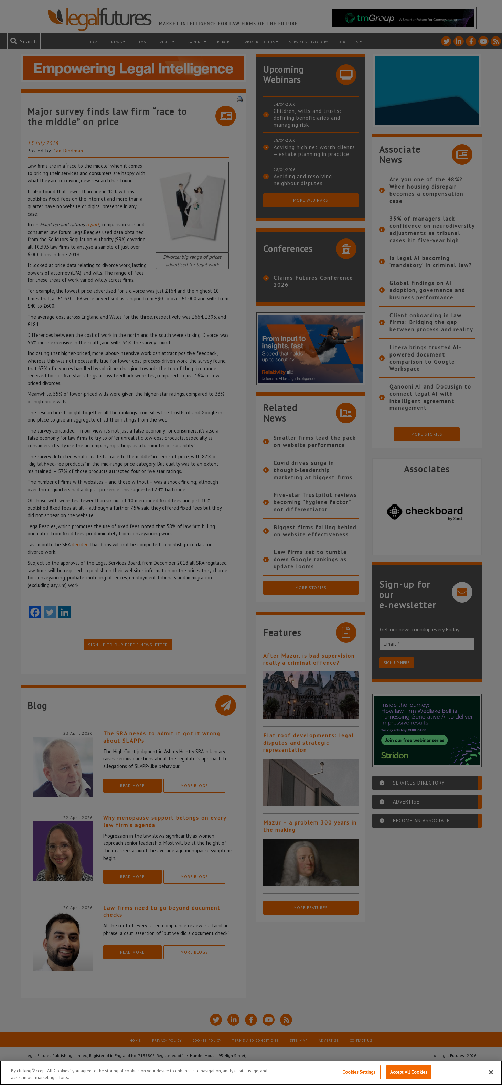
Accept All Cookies (408, 1072)
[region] (251, 1073)
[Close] (491, 1072)
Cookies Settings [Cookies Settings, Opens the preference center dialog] (358, 1072)
